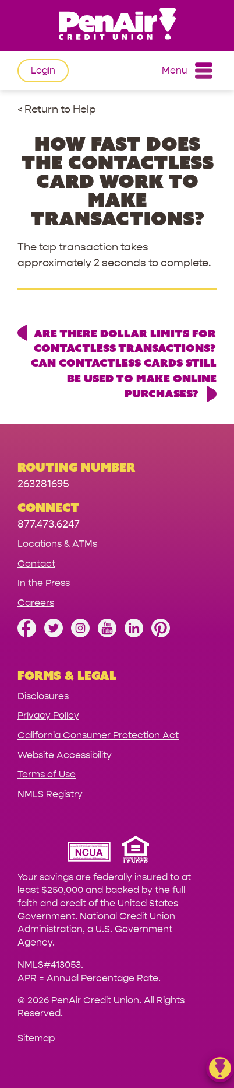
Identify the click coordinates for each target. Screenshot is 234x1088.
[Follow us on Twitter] (53, 634)
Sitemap (36, 1038)
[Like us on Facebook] (26, 634)
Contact (36, 563)
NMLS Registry (50, 794)
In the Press (43, 582)
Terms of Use (46, 774)
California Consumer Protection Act (98, 735)
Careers (35, 602)
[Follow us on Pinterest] (160, 634)
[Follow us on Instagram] (80, 634)
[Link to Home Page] (117, 25)
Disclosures (43, 696)
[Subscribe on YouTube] (107, 634)
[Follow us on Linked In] (134, 634)
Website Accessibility (64, 755)
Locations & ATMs (57, 543)
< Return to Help (56, 109)
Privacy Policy (48, 715)
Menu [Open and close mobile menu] (187, 70)
